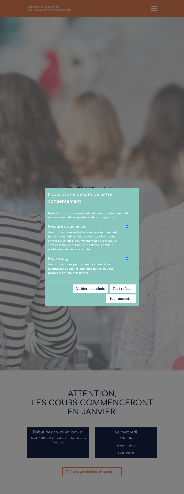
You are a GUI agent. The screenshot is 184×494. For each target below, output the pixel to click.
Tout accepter (121, 299)
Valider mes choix (90, 289)
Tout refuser (123, 289)
